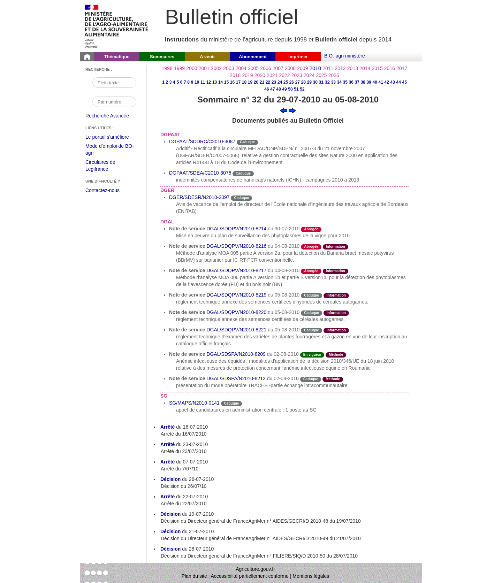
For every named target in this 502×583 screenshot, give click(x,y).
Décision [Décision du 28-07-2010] (170, 549)
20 (256, 82)
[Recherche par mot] (114, 82)
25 (285, 82)
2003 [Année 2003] (228, 68)
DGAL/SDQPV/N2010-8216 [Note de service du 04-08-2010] (236, 246)
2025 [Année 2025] (321, 75)
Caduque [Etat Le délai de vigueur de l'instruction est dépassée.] (247, 142)
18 (244, 82)
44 (398, 82)
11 (202, 82)
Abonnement (252, 56)
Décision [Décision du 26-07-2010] (170, 479)
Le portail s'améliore (112, 137)
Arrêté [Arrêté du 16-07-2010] (167, 427)
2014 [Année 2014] (364, 68)
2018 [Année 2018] (235, 75)
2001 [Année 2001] (204, 68)
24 (279, 82)
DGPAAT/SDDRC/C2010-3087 (202, 141)
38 (363, 82)
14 (220, 82)
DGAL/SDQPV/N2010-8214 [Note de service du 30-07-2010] (236, 228)
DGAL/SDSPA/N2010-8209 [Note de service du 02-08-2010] (235, 354)
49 (284, 89)
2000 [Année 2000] (191, 68)
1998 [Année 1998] (167, 68)
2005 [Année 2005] (253, 68)
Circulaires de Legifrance (105, 166)
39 (369, 82)
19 (250, 82)
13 (214, 82)
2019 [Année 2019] (247, 75)
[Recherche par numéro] (114, 102)
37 (357, 82)
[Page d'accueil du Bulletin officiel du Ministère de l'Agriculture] (87, 56)
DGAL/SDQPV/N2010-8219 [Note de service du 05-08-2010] (236, 295)
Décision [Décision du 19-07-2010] (170, 514)
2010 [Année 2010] (315, 68)
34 (339, 82)
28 (303, 82)
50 (290, 89)
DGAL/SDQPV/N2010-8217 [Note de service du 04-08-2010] (236, 270)
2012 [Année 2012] (340, 68)
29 (309, 82)
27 (297, 82)
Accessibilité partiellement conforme (250, 576)
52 (302, 89)
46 (266, 89)
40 (375, 82)
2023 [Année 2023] (296, 75)
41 (381, 82)
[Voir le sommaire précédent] (283, 110)
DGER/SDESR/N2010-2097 (199, 197)
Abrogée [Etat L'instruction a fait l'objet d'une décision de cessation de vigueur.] (311, 229)
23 (274, 82)
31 (321, 82)
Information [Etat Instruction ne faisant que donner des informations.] (335, 246)
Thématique (117, 56)
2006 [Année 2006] (265, 68)
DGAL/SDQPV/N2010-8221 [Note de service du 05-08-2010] (236, 329)
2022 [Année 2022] (284, 75)
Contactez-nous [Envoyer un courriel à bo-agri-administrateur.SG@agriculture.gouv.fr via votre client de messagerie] (102, 190)
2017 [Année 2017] (401, 68)
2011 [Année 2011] (327, 68)
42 (387, 82)
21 (262, 82)
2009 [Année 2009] (302, 68)
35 (345, 82)
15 (226, 82)
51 (296, 89)
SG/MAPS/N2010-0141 (194, 403)
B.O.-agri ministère (344, 56)
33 (333, 82)
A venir (207, 56)
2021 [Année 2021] (272, 75)
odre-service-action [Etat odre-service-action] (343, 228)
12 (208, 82)
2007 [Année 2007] (278, 68)
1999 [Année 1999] (179, 68)
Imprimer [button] (298, 56)
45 (404, 82)
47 (272, 89)
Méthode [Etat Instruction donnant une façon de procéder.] (336, 354)
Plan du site (194, 576)
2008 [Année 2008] (290, 68)
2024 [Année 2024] (309, 75)
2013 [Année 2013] (352, 68)
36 (351, 82)
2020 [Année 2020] (259, 75)
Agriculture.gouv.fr (255, 569)
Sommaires (162, 56)
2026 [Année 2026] (333, 75)
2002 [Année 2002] (216, 68)
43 (392, 82)
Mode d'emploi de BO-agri (109, 150)
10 (197, 82)
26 (291, 82)
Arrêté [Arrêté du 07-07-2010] (167, 462)
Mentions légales (310, 576)
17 (238, 82)
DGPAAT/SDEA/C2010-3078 (200, 173)
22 (268, 82)
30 (315, 82)
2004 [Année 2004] (241, 68)
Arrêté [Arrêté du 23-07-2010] (167, 444)
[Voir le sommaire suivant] (292, 110)
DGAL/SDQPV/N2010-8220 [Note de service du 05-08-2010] (236, 312)
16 (232, 82)
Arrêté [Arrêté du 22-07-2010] (167, 496)
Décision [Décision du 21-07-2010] (170, 531)
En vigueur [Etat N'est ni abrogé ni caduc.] (312, 354)
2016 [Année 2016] (389, 68)
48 (278, 89)
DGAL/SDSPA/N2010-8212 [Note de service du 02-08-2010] (235, 378)
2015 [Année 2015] (377, 68)
